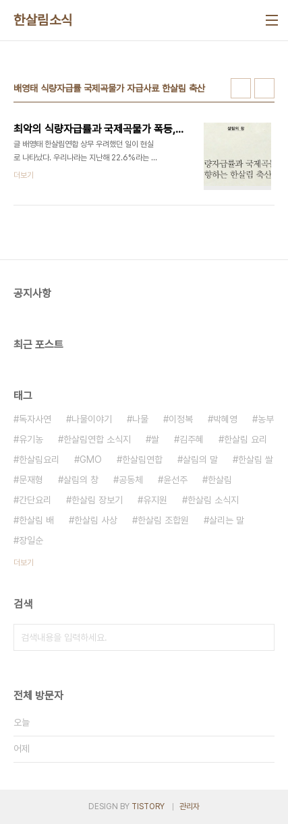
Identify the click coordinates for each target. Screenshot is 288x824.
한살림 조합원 (163, 520)
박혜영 (225, 419)
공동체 (131, 479)
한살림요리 (39, 459)
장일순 (31, 540)
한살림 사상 (95, 520)
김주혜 (191, 439)
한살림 (220, 479)
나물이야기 (91, 419)
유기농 (31, 439)
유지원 (155, 500)
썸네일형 (241, 88)
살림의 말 (200, 459)
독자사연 (35, 419)
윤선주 (175, 479)
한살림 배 (36, 520)
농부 (266, 419)
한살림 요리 (245, 439)
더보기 (23, 562)
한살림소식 (43, 20)
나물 (140, 419)
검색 (261, 637)
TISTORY (148, 806)
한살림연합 (142, 459)
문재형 (31, 479)
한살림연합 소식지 (97, 439)
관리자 (189, 806)
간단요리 (35, 500)
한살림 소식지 (213, 500)
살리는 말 (226, 520)
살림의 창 (80, 479)
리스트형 (264, 88)
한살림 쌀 (255, 459)
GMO (91, 459)
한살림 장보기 (97, 500)
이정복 (181, 419)
